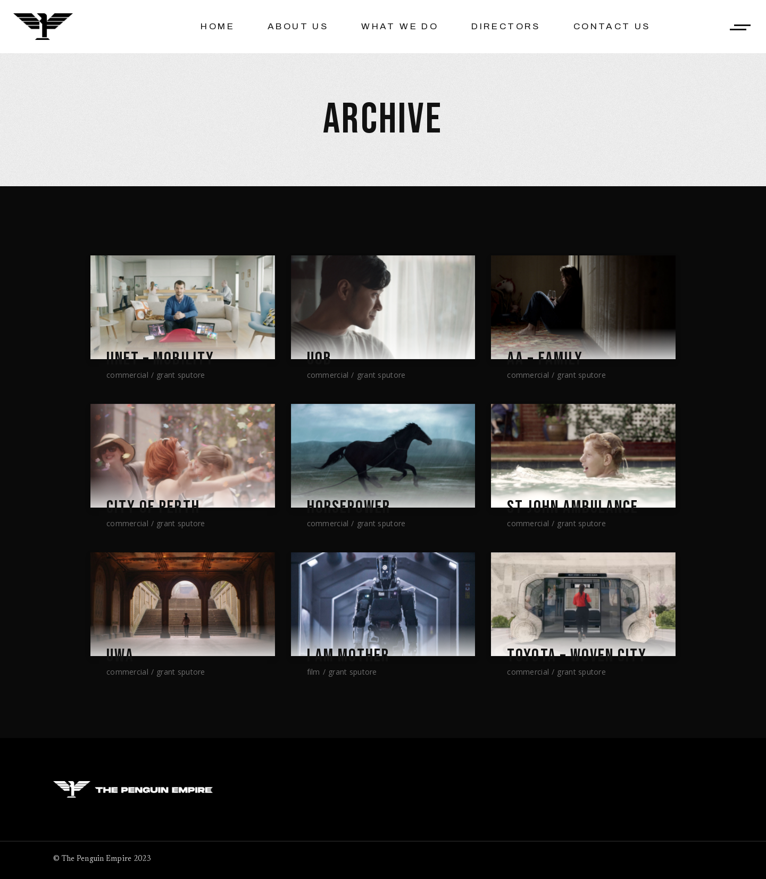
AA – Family (546, 359)
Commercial (127, 375)
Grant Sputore (180, 375)
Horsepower (349, 508)
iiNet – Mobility (161, 359)
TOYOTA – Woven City (579, 656)
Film (313, 672)
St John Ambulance (574, 508)
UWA (120, 656)
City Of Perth (154, 508)
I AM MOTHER (349, 656)
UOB (319, 359)
